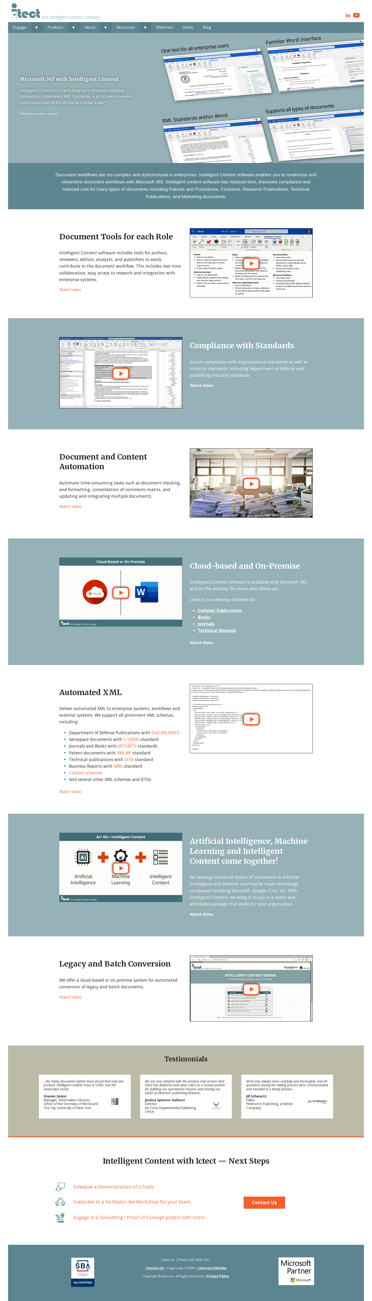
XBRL (118, 766)
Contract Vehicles (212, 1268)
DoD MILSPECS (165, 732)
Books (204, 617)
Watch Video (70, 289)
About (89, 27)
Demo (188, 27)
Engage (19, 27)
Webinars (164, 27)
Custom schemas (85, 773)
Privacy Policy (218, 1276)
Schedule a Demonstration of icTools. (114, 1187)
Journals (206, 624)
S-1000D (131, 739)
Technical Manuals (217, 630)
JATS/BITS (127, 746)
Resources (125, 27)
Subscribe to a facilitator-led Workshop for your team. (132, 1202)
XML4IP (124, 753)
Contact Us (264, 1202)
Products (55, 27)
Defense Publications (220, 610)
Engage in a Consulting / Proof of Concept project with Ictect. (139, 1217)
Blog (207, 27)
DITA (129, 759)
